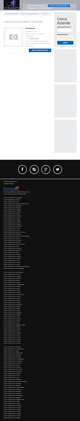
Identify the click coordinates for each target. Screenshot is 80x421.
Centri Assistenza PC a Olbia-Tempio (14, 387)
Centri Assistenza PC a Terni (12, 260)
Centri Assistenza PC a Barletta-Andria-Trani (16, 204)
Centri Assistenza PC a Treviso (12, 337)
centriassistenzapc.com (10, 181)
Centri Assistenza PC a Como (12, 288)
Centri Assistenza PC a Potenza (12, 248)
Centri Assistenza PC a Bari (11, 351)
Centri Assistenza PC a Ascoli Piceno (14, 349)
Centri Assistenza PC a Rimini (12, 327)
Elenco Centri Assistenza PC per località (15, 194)
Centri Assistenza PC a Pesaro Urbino (14, 244)
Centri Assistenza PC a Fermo (12, 218)
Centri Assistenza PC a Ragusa (12, 397)
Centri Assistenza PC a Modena (12, 383)
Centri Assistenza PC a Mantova (13, 379)
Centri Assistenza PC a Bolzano (12, 208)
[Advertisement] (68, 62)
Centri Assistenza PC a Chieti (12, 214)
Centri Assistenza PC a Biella (12, 280)
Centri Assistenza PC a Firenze (12, 367)
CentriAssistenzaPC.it (12, 14)
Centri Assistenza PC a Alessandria (13, 272)
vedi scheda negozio (40, 50)
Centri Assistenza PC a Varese (12, 339)
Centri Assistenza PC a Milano (12, 309)
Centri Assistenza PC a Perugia (12, 391)
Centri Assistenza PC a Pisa (11, 246)
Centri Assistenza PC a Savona (12, 256)
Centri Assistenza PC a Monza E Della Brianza (16, 236)
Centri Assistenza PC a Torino (12, 335)
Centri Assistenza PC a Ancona (12, 347)
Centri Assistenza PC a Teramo (12, 407)
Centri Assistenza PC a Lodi (11, 377)
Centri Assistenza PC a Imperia (12, 224)
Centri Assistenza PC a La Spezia (13, 226)
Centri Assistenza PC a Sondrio (12, 258)
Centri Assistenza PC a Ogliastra (13, 313)
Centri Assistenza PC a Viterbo (12, 418)
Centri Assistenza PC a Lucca (12, 230)
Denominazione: (62, 34)
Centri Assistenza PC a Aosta (12, 200)
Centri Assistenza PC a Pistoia (12, 321)
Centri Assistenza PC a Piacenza (13, 393)
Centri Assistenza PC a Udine (12, 264)
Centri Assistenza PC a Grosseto (13, 371)
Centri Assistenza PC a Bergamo (13, 206)
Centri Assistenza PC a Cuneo (12, 290)
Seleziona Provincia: (64, 27)
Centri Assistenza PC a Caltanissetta (14, 284)
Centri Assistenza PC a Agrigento (13, 198)
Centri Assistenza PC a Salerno (12, 329)
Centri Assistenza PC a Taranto (12, 333)
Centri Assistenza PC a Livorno (12, 302)
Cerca (65, 43)
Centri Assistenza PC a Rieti (11, 252)
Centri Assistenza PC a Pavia (12, 317)
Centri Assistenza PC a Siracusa (12, 405)
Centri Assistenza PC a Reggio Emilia (14, 399)
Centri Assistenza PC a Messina (12, 234)
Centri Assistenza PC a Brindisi (12, 357)
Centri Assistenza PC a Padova (12, 315)
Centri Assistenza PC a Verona (12, 416)
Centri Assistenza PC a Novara (12, 385)
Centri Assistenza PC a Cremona (13, 216)
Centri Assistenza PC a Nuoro (12, 238)
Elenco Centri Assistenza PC (30, 14)
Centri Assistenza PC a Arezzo (12, 274)
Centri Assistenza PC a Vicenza (12, 343)
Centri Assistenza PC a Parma (12, 242)
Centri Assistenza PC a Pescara (12, 319)
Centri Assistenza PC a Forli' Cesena (14, 294)
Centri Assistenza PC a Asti (11, 202)
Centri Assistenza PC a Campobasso (14, 359)
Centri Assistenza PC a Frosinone (13, 369)
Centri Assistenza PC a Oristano (12, 240)
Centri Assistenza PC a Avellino (12, 276)
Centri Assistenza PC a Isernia (12, 298)
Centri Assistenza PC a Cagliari (12, 210)
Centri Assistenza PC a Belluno (12, 278)
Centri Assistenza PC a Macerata (13, 305)
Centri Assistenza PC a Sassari (12, 403)
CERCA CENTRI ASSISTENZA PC (36, 6)
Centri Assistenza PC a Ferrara (12, 292)
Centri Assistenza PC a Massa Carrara (14, 232)
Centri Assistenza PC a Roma (12, 401)
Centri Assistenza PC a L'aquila (12, 373)
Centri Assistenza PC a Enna (11, 365)
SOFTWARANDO (30, 28)
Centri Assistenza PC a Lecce (12, 375)
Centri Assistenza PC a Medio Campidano (15, 381)
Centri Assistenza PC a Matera (12, 307)
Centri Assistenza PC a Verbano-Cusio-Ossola (16, 266)
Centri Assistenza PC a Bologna (12, 355)
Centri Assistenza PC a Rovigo (12, 254)
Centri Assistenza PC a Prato (12, 323)
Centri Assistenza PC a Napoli (12, 311)
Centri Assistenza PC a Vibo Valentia (14, 268)
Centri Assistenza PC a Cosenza (12, 363)
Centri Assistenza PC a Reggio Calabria (14, 325)
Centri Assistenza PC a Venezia (12, 414)
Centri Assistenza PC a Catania (12, 286)
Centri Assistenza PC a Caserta (12, 212)
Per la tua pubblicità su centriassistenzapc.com (17, 192)
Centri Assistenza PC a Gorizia (12, 296)
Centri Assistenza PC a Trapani (12, 409)
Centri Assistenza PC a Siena (12, 331)
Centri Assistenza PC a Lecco (12, 228)
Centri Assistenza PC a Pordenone (13, 395)
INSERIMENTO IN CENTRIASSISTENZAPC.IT (40, 8)
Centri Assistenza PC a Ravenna (12, 250)
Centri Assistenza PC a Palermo (12, 389)
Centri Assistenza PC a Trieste (12, 411)
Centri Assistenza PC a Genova (12, 222)
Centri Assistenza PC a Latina (12, 300)
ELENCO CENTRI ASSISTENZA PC (59, 6)
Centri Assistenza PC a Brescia (12, 282)
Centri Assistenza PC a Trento (12, 262)
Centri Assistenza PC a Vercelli (12, 341)
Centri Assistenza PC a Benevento (13, 353)
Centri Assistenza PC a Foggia (12, 220)
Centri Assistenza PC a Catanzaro (13, 361)
